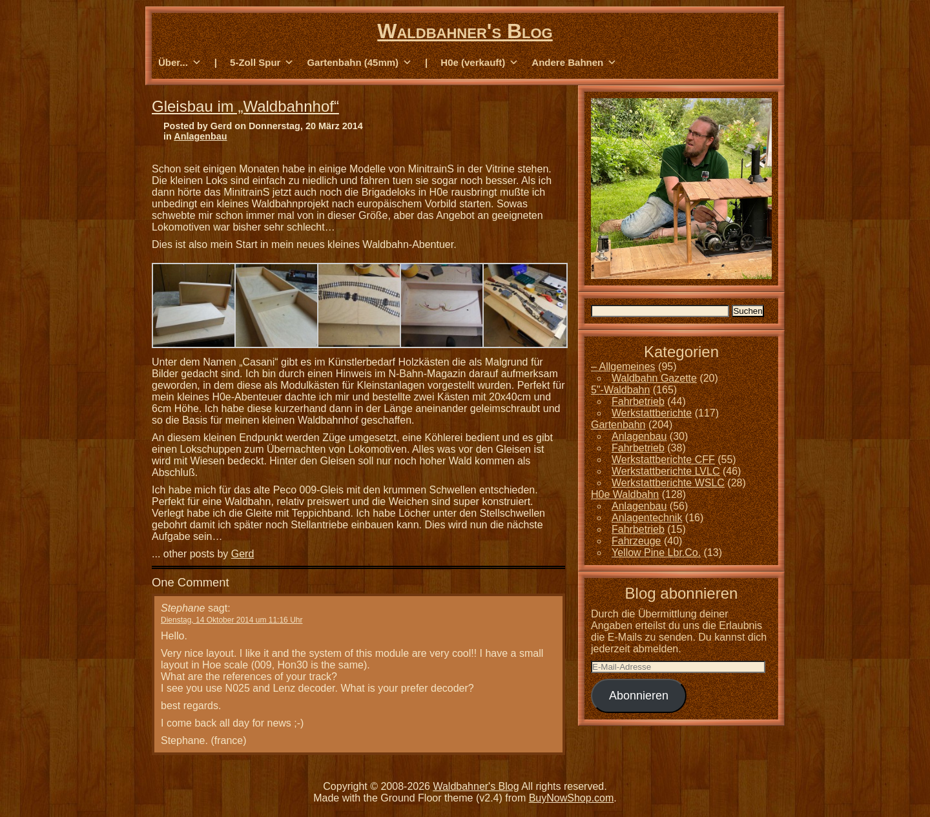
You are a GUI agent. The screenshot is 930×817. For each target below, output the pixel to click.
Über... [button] (180, 62)
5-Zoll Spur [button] (262, 62)
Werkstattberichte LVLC (665, 471)
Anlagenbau (200, 136)
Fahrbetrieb (638, 401)
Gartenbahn (618, 424)
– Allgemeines (623, 366)
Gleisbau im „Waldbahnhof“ (245, 106)
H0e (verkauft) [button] (479, 62)
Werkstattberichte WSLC (668, 482)
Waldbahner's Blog (464, 31)
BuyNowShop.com (571, 797)
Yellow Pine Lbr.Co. (656, 552)
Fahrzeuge (636, 540)
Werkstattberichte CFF (663, 459)
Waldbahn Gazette (654, 378)
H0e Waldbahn (625, 494)
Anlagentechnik (647, 517)
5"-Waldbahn (620, 389)
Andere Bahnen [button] (574, 62)
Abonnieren (638, 695)
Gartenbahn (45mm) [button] (359, 62)
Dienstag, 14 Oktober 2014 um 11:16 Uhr (231, 620)
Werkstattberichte (652, 413)
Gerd (242, 553)
